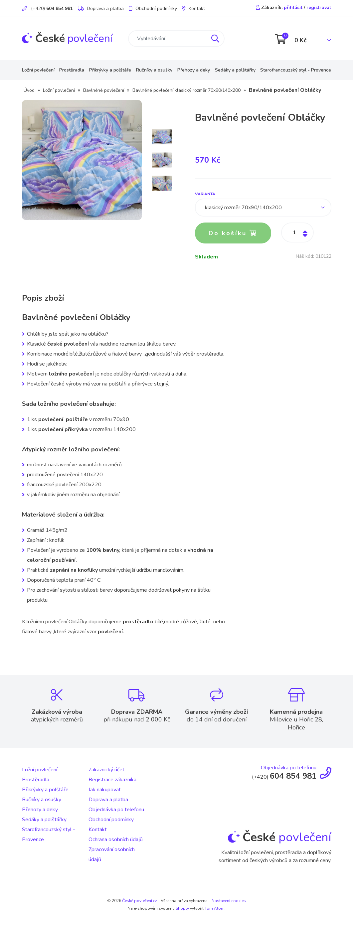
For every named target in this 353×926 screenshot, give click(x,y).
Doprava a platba (101, 8)
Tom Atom (215, 908)
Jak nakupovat (104, 789)
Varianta (205, 194)
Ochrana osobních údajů (115, 839)
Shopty (182, 908)
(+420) (47, 8)
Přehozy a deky (193, 70)
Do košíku (233, 233)
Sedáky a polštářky (235, 70)
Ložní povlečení (38, 70)
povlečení (67, 38)
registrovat (318, 7)
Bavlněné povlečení (103, 90)
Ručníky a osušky (154, 70)
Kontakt (193, 8)
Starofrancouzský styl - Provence (295, 70)
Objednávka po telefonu (116, 809)
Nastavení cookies (229, 900)
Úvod (29, 90)
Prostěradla (71, 70)
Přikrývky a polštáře (110, 70)
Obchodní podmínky (153, 8)
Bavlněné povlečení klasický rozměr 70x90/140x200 (186, 90)
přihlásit (293, 7)
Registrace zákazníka (112, 779)
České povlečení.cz (139, 900)
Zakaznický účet (106, 769)
